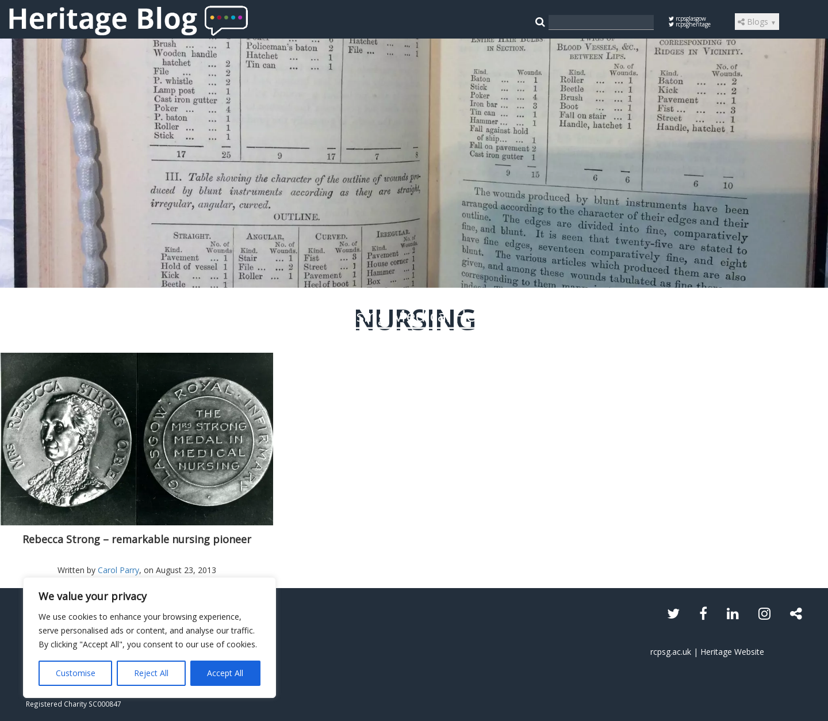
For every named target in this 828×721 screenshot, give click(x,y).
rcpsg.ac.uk (670, 651)
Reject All (151, 672)
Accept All (225, 672)
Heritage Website (732, 651)
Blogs (757, 21)
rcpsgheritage (690, 24)
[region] (149, 637)
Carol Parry (118, 569)
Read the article (414, 405)
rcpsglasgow (687, 18)
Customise (75, 672)
